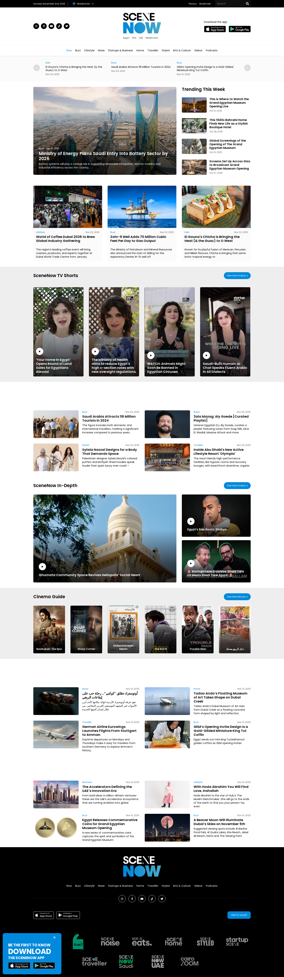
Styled (166, 50)
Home (140, 50)
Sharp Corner (86, 649)
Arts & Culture (182, 50)
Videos (198, 50)
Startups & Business (120, 50)
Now (69, 50)
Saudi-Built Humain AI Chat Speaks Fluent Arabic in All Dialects (225, 363)
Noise (101, 50)
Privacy (193, 3)
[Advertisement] (142, 395)
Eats (56, 62)
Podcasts (212, 50)
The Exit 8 (160, 649)
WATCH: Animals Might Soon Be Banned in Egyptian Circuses (169, 363)
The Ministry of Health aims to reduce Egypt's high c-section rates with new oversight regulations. (114, 361)
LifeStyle (40, 232)
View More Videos (236, 275)
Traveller (152, 50)
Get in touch (239, 915)
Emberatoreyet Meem (123, 647)
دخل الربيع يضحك (235, 649)
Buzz (78, 50)
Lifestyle (89, 50)
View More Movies (236, 596)
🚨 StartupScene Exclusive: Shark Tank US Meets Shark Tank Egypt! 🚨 (216, 568)
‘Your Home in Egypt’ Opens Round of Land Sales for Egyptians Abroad (58, 361)
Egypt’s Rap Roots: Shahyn (207, 524)
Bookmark (205, 3)
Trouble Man (197, 649)
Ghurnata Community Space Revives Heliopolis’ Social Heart (89, 570)
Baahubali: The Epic (49, 649)
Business (87, 782)
